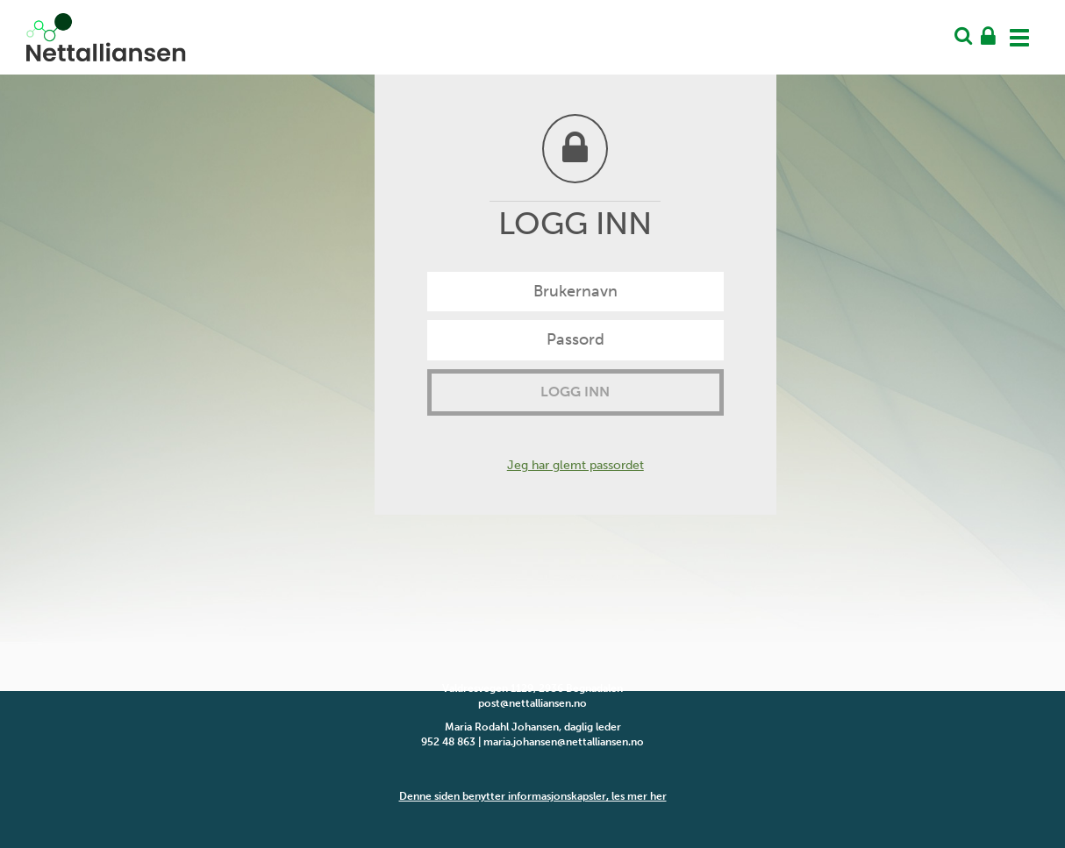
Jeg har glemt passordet (575, 465)
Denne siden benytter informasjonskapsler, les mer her (533, 796)
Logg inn (575, 391)
